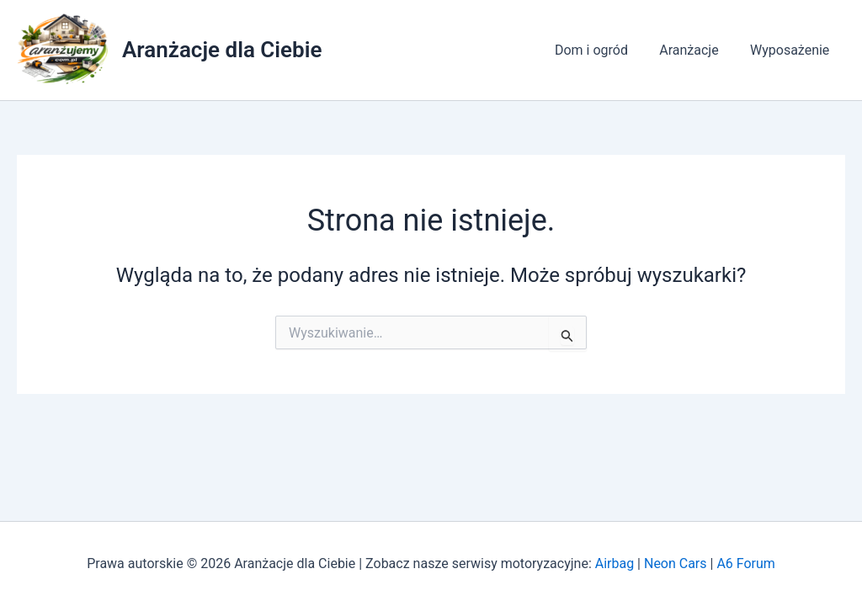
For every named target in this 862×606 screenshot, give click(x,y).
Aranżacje (695, 50)
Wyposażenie (792, 50)
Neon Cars (675, 563)
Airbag (614, 563)
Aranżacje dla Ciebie (222, 49)
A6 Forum (745, 563)
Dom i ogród (602, 50)
